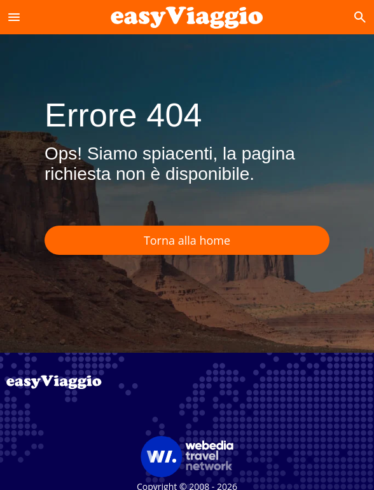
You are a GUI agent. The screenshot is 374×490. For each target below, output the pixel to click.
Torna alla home (187, 240)
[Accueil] (187, 17)
